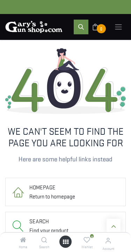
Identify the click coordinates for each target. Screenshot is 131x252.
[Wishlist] (87, 240)
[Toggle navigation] (118, 27)
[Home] (23, 240)
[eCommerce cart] (99, 27)
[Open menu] (65, 241)
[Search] (44, 240)
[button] (81, 27)
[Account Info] (108, 240)
